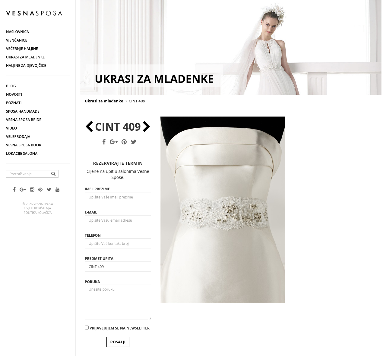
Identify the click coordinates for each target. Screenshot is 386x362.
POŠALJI (118, 342)
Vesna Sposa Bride (23, 119)
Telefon (93, 235)
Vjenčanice (16, 40)
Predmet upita (99, 258)
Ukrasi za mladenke (25, 57)
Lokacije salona (21, 153)
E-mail (91, 212)
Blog (11, 86)
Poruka (92, 281)
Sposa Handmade (23, 111)
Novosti (14, 94)
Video (11, 128)
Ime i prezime (97, 189)
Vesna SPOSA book (23, 145)
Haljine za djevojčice (26, 65)
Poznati (14, 102)
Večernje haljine (22, 48)
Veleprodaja (18, 136)
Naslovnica (17, 31)
